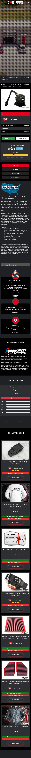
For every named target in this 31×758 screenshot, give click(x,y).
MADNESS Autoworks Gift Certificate (15, 550)
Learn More (20, 148)
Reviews (15, 169)
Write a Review (15, 398)
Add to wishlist (22, 138)
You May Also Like (15, 173)
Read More (15, 312)
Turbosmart (26, 131)
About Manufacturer (15, 177)
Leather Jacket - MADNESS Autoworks (15, 727)
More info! (26, 125)
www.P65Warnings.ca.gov (11, 265)
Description (15, 165)
